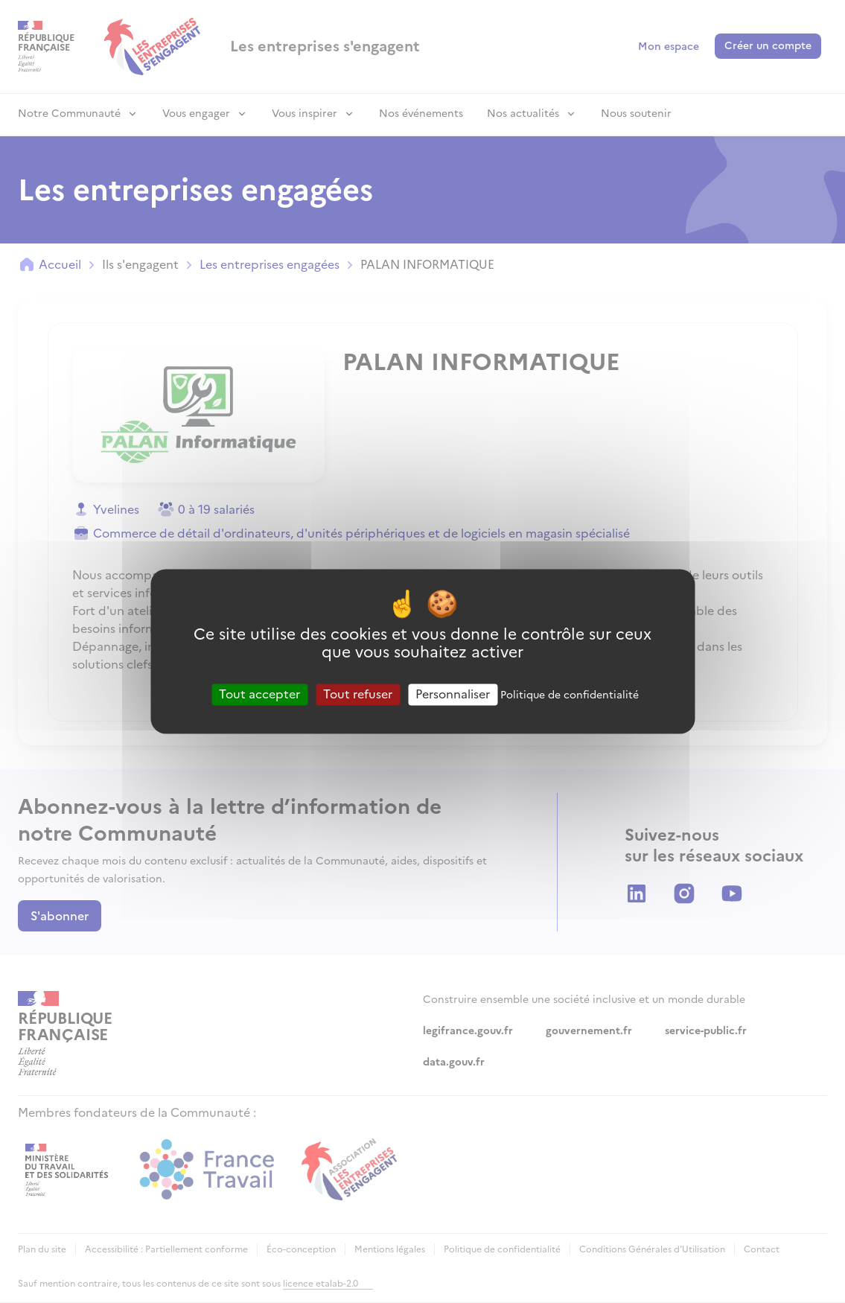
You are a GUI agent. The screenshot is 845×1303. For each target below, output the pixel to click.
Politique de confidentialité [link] (569, 695)
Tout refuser (357, 694)
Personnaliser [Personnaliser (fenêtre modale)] (452, 694)
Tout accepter (259, 694)
